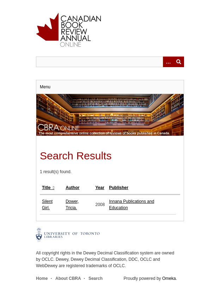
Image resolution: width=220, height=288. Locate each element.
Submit (178, 62)
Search (95, 278)
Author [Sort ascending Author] (72, 187)
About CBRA (68, 278)
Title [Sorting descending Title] (47, 187)
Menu (45, 86)
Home (42, 278)
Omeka (169, 278)
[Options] (168, 62)
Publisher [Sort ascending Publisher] (118, 187)
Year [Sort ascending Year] (100, 187)
